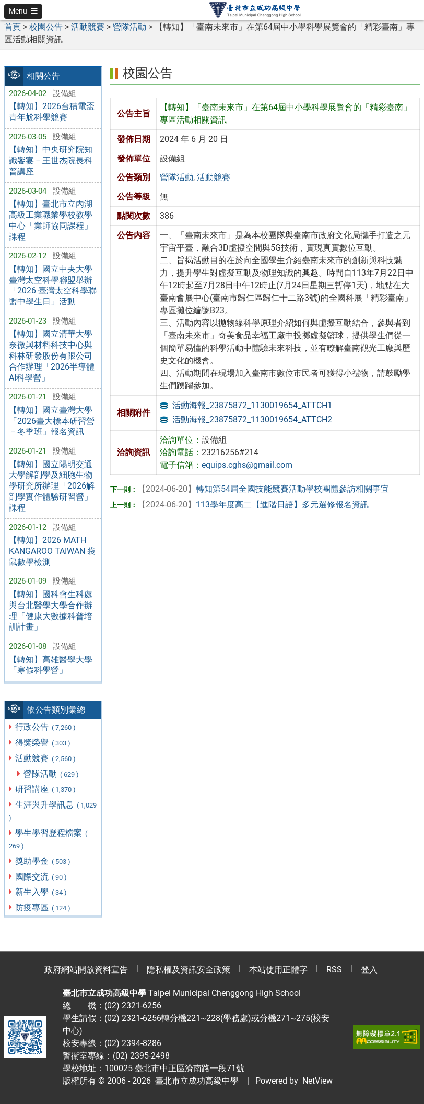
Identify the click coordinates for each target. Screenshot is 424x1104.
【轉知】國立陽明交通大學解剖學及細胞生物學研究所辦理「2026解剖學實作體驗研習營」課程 (52, 486)
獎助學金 (43, 861)
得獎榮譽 (43, 742)
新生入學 (41, 892)
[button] (23, 11)
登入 (369, 970)
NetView (317, 1081)
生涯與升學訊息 (53, 811)
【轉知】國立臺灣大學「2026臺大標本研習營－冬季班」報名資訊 (52, 421)
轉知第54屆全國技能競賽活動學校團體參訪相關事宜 (263, 489)
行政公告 (45, 727)
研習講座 (45, 789)
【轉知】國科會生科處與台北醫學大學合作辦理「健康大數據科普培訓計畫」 (50, 610)
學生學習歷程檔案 (48, 839)
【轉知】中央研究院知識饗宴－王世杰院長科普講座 (50, 160)
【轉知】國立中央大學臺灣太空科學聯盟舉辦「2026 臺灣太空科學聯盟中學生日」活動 (53, 285)
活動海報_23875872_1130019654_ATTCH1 (252, 405)
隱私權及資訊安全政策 (188, 970)
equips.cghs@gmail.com (247, 465)
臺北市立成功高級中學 (195, 1081)
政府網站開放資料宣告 (86, 970)
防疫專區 (43, 907)
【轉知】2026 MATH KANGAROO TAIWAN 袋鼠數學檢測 (52, 551)
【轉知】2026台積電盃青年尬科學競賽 (52, 111)
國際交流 (41, 877)
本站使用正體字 (278, 970)
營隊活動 (51, 774)
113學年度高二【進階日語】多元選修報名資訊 (253, 504)
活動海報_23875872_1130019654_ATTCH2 (252, 419)
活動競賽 (45, 758)
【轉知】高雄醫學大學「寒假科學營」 (50, 665)
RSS (334, 970)
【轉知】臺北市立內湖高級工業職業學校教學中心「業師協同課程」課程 (50, 220)
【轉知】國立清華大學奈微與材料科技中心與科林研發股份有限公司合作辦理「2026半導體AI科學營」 (52, 355)
